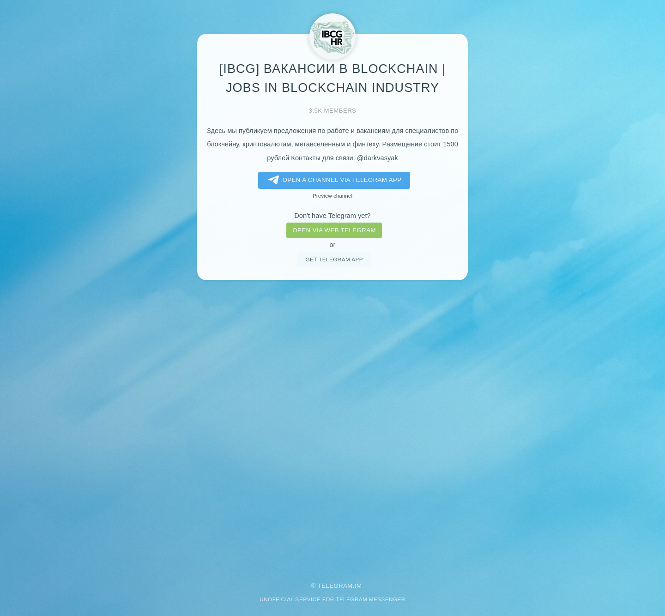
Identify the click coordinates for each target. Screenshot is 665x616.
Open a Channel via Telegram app (333, 180)
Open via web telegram (333, 230)
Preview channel (332, 196)
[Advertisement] (332, 424)
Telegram (335, 585)
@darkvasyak (377, 158)
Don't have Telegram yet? (332, 215)
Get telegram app (334, 259)
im (358, 585)
